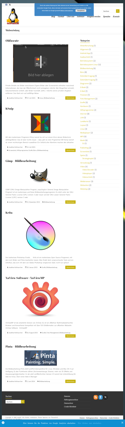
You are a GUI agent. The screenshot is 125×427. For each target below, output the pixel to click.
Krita (9, 212)
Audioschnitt (85, 57)
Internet (83, 114)
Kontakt (116, 16)
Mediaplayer (85, 133)
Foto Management (53, 333)
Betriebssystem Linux (89, 64)
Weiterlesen (70, 98)
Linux (41, 98)
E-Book (83, 87)
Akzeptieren (81, 10)
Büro (35, 150)
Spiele (82, 155)
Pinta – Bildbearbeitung (21, 346)
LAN (82, 117)
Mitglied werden (93, 16)
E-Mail (82, 91)
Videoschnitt (87, 177)
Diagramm (84, 83)
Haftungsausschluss (71, 400)
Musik (82, 140)
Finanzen (83, 95)
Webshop (84, 189)
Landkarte (84, 121)
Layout (83, 125)
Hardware (84, 106)
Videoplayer (87, 173)
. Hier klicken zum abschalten (89, 423)
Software (80, 16)
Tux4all (60, 16)
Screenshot (12, 150)
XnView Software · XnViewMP (25, 278)
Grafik (31, 150)
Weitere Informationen (66, 10)
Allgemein (84, 49)
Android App (85, 53)
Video (82, 166)
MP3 (82, 136)
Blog (53, 16)
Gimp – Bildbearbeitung (21, 161)
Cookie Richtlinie (70, 407)
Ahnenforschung (86, 46)
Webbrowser (85, 181)
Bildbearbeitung (49, 98)
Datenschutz (68, 403)
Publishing (84, 148)
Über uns (70, 16)
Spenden (106, 16)
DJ (83, 143)
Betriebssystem (86, 61)
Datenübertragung (87, 80)
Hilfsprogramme (22, 150)
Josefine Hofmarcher (16, 98)
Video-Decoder (88, 170)
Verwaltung (85, 163)
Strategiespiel (88, 158)
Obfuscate (12, 41)
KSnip (9, 108)
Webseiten (84, 185)
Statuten (67, 396)
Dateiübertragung (87, 76)
